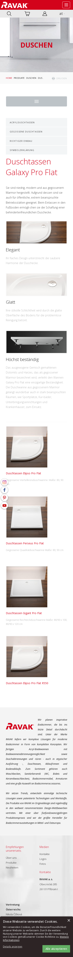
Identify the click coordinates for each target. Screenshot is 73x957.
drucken (61, 78)
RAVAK (14, 5)
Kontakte (45, 854)
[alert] (36, 936)
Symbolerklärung (22, 150)
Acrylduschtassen (22, 122)
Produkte (19, 78)
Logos (43, 859)
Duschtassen (45, 78)
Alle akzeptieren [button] (56, 949)
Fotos (43, 864)
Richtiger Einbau (21, 140)
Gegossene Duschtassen (26, 131)
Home (9, 78)
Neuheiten (12, 867)
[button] (13, 946)
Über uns (11, 857)
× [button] (68, 920)
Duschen (31, 78)
